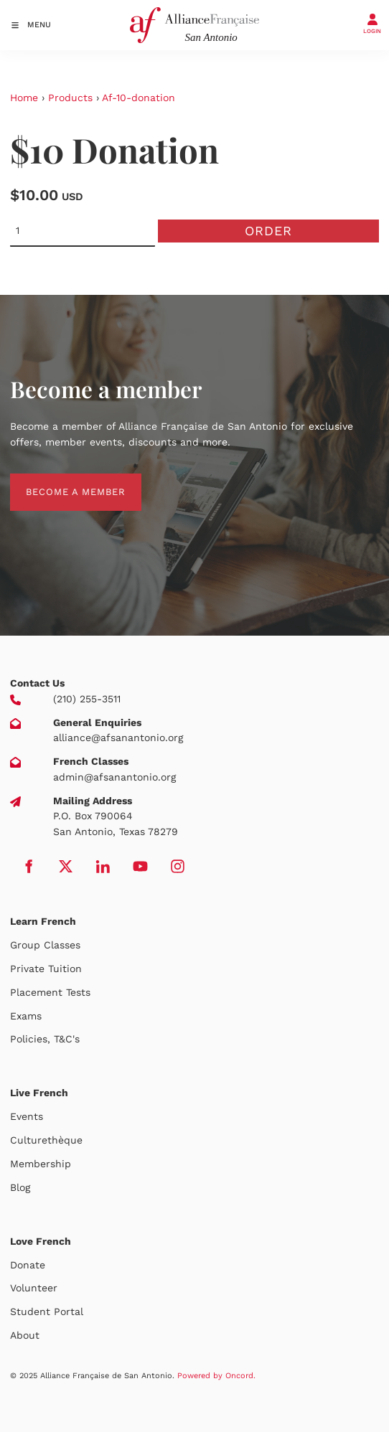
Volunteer (33, 1288)
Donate (27, 1265)
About (24, 1335)
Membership (40, 1163)
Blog (20, 1187)
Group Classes (45, 945)
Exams (26, 1016)
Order (268, 230)
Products (70, 97)
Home (24, 97)
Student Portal (46, 1311)
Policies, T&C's (45, 1039)
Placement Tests (50, 992)
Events (26, 1116)
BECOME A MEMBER (60, 481)
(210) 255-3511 (87, 699)
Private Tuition (46, 968)
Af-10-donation (138, 97)
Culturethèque (46, 1140)
